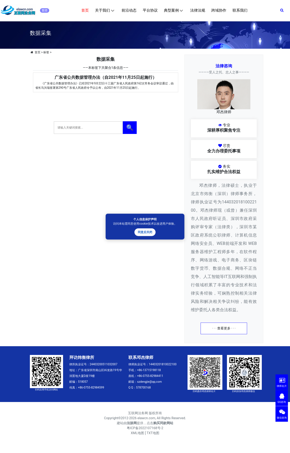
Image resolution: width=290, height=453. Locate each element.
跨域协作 (218, 10)
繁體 (45, 10)
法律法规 (197, 10)
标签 (46, 52)
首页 (85, 10)
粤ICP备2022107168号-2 (145, 428)
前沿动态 (129, 10)
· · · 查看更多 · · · (224, 328)
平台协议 (150, 10)
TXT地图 (153, 433)
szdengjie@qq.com (149, 381)
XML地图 (137, 433)
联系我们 (240, 10)
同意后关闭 (145, 232)
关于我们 (105, 10)
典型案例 (174, 10)
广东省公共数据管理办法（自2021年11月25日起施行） (106, 77)
